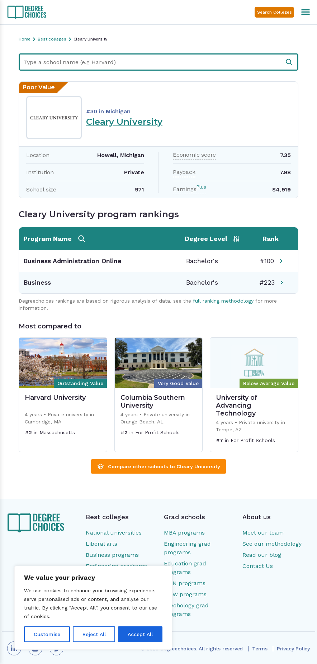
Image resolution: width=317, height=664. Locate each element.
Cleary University (124, 122)
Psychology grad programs (186, 609)
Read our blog (261, 554)
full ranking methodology (223, 301)
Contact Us (257, 566)
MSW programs (185, 594)
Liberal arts (101, 543)
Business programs (112, 554)
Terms (260, 648)
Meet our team (263, 532)
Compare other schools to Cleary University (158, 466)
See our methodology (272, 543)
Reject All (94, 634)
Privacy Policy (293, 648)
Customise (47, 634)
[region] (93, 608)
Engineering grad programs (187, 548)
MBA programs (184, 532)
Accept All (140, 634)
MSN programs (184, 583)
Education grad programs (185, 567)
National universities (114, 532)
